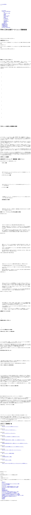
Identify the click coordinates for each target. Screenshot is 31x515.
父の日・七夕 (6, 16)
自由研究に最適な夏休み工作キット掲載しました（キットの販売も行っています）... (15, 443)
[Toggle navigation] (1, 5)
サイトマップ (4, 485)
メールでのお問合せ (3, 4)
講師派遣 (4, 23)
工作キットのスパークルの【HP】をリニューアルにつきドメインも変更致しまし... (14, 463)
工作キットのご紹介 (6, 11)
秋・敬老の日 (6, 18)
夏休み (5, 17)
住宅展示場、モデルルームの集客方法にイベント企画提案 (11, 494)
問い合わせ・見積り (6, 27)
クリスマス (5, 20)
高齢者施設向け (6, 21)
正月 (4, 12)
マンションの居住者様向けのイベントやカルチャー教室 (10, 483)
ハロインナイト (6, 19)
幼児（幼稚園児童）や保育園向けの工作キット (9, 496)
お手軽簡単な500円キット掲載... (7, 456)
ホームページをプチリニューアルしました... (9, 433)
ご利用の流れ (5, 26)
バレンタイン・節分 (7, 13)
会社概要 (4, 25)
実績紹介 (5, 24)
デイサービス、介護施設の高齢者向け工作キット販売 (10, 486)
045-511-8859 (5, 476)
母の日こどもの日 (6, 15)
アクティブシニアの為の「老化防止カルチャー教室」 (10, 487)
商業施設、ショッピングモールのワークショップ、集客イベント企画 (12, 495)
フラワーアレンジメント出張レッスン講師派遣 (9, 492)
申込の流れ (3, 488)
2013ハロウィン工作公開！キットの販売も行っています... (11, 436)
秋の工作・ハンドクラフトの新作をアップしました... (10, 426)
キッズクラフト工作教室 (6, 484)
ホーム (4, 10)
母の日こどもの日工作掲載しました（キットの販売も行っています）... (13, 446)
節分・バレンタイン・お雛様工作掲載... (8, 453)
